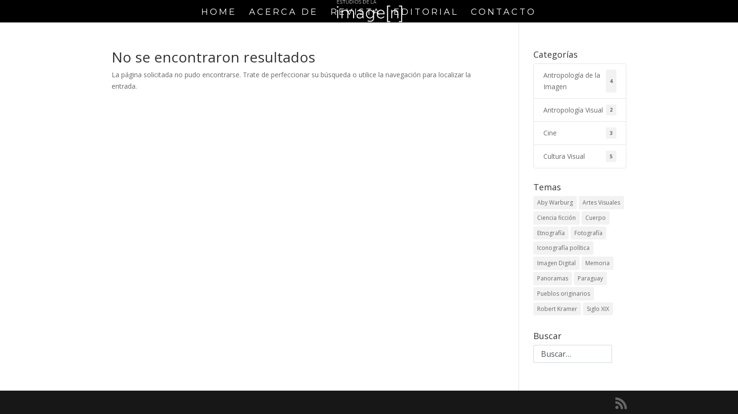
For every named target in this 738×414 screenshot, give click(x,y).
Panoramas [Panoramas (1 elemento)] (552, 278)
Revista (356, 13)
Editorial (426, 13)
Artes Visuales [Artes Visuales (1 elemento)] (601, 202)
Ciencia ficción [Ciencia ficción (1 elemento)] (556, 218)
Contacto (503, 13)
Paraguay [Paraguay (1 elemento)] (590, 278)
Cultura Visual (579, 156)
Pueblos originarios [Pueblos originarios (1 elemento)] (563, 294)
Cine (579, 133)
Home (219, 13)
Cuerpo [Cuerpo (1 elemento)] (595, 218)
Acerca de (283, 13)
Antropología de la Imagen (579, 81)
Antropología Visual (579, 110)
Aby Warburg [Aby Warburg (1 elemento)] (555, 202)
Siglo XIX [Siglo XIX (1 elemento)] (598, 309)
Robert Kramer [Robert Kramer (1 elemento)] (557, 309)
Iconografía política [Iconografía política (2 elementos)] (563, 248)
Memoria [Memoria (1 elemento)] (597, 263)
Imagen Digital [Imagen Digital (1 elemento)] (556, 263)
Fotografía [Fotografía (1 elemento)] (588, 233)
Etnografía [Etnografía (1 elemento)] (551, 233)
